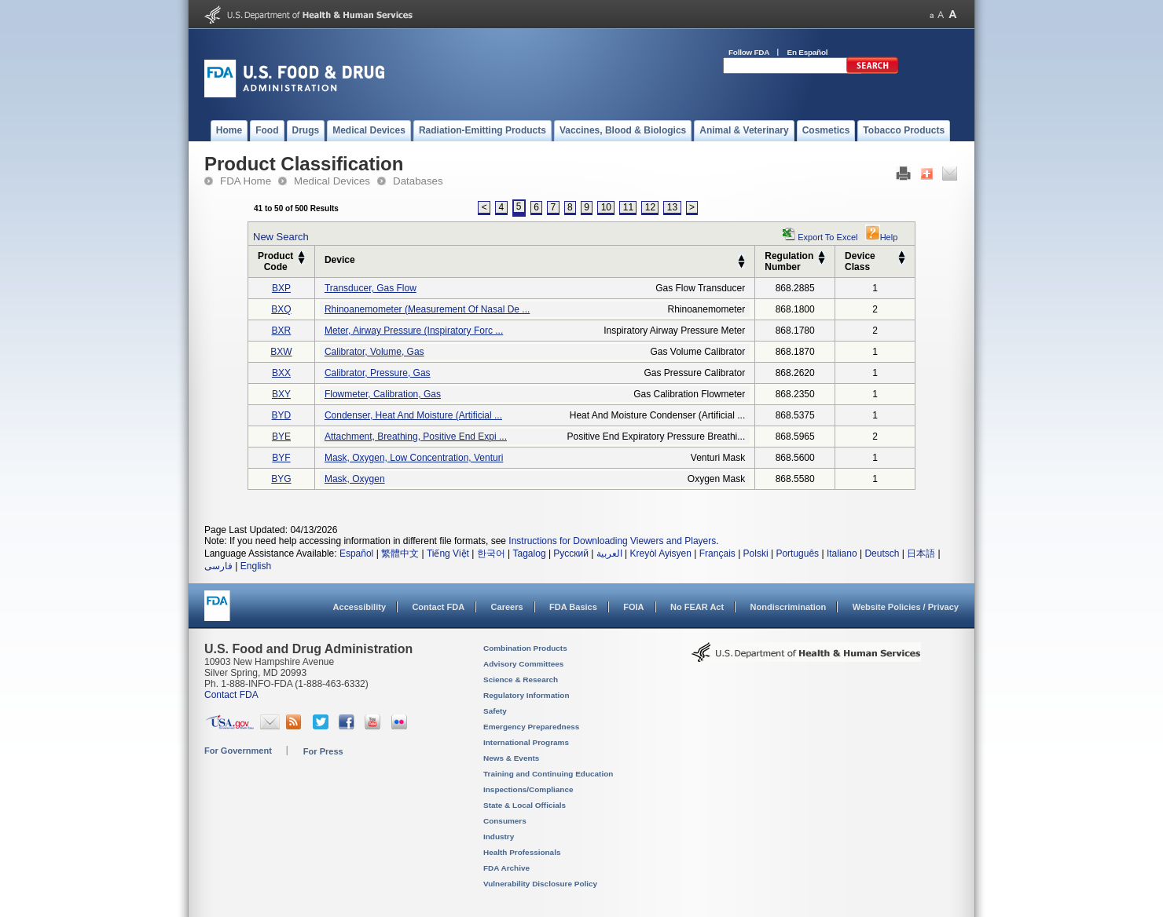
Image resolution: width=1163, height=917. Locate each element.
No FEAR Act (697, 607)
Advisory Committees (523, 663)
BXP (281, 288)
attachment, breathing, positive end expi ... (416, 436)
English (255, 566)
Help (881, 237)
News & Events (511, 758)
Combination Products (525, 648)
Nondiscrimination (788, 607)
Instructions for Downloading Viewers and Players (612, 540)
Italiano (842, 553)
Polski (756, 553)
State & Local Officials (524, 805)
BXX (281, 372)
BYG (281, 478)
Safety (495, 711)
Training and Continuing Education (548, 773)
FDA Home (245, 181)
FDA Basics (573, 607)
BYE (281, 436)
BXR (282, 330)
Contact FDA (438, 607)
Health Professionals (521, 852)
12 (650, 207)
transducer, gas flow (370, 288)
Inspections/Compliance (528, 789)
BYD (282, 415)
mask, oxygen (355, 478)
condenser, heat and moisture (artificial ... (413, 415)
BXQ (281, 309)
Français (717, 553)
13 (672, 207)
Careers (507, 607)
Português (797, 553)
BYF (281, 457)
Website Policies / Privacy (906, 607)
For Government (238, 750)
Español (356, 553)
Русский (571, 553)
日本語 (921, 553)
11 (628, 207)
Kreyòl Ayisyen (660, 553)
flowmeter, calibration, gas (383, 394)
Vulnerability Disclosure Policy (540, 883)
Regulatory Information (526, 695)
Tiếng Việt (448, 553)
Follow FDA (748, 52)
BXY (281, 394)
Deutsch (881, 553)
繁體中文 (400, 553)
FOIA (633, 607)
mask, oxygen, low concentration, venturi (414, 457)
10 (606, 207)
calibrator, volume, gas (374, 351)
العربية (609, 553)
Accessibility (359, 607)
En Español (807, 52)
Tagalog (529, 553)
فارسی (218, 566)
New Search (281, 237)
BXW (281, 351)
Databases (418, 181)
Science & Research (520, 679)
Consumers (504, 821)
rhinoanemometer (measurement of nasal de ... (427, 309)
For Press (323, 751)
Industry (498, 836)
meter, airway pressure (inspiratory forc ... (414, 330)
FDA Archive (506, 868)
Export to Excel (827, 237)
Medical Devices (332, 181)
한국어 (491, 553)
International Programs (526, 742)
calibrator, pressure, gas (378, 372)
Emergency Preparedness (531, 726)
